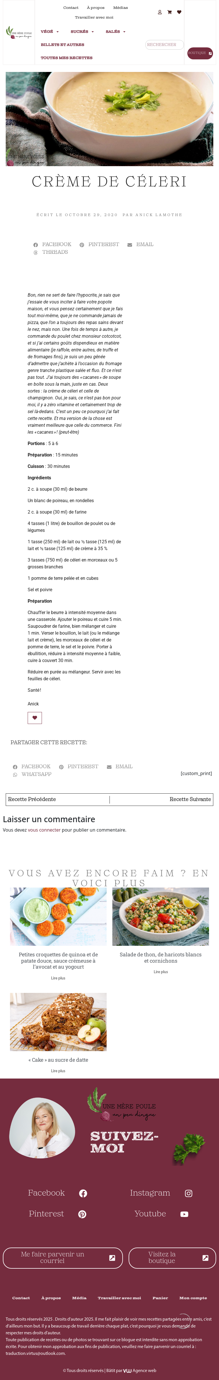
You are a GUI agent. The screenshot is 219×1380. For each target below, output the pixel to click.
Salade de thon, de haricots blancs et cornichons (161, 957)
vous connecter (44, 830)
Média (79, 1298)
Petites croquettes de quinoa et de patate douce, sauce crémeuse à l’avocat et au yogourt (58, 960)
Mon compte (193, 1298)
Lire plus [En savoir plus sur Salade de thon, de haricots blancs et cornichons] (161, 972)
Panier (160, 1298)
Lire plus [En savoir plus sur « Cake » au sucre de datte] (58, 1071)
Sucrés (82, 31)
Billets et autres (62, 45)
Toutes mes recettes (66, 58)
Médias (120, 7)
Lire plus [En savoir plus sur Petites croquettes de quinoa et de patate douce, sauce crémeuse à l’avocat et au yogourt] (58, 978)
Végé (50, 31)
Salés (116, 31)
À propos (96, 7)
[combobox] (164, 45)
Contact (70, 7)
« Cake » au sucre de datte (58, 1059)
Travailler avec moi (94, 17)
